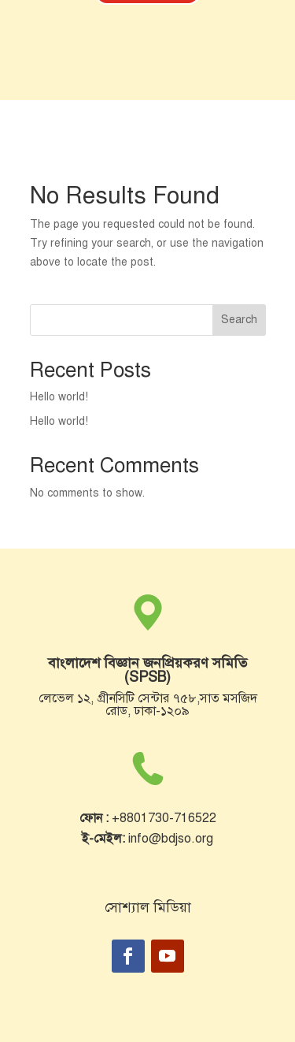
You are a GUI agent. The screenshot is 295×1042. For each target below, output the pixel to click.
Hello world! (59, 397)
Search (239, 319)
